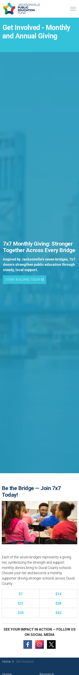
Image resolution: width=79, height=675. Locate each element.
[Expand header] (73, 9)
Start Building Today (24, 280)
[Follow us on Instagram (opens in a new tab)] (39, 644)
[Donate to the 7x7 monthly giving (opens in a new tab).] (21, 594)
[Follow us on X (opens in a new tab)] (51, 644)
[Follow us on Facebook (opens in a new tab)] (27, 644)
